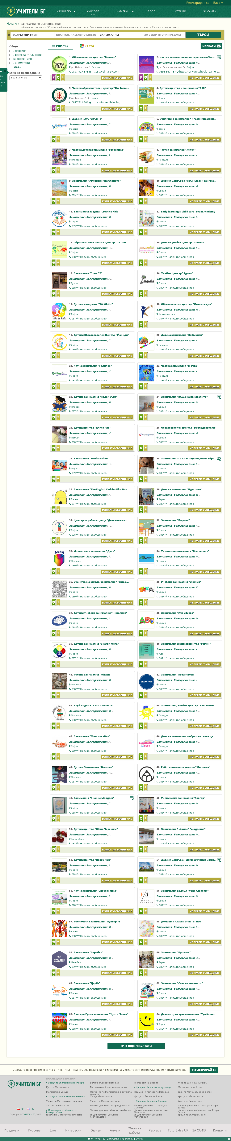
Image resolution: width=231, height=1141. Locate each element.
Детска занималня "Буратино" (181, 489)
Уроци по (66, 11)
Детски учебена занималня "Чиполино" (101, 613)
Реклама (155, 1130)
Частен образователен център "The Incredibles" (104, 88)
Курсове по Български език (62, 27)
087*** (89, 318)
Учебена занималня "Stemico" (181, 582)
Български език (96, 62)
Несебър (76, 962)
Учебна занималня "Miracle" (93, 674)
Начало (12, 23)
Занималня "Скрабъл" (88, 952)
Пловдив (76, 159)
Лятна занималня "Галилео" (93, 365)
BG (20, 1109)
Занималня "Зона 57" (88, 273)
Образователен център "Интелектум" (186, 304)
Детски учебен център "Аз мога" (183, 242)
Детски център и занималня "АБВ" (183, 88)
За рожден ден (20, 59)
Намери (125, 11)
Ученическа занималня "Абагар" (183, 798)
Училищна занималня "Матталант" (185, 551)
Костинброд (77, 839)
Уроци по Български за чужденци (153, 1087)
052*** (176, 102)
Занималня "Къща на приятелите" (184, 396)
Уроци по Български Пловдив (151, 1100)
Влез (218, 3)
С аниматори (19, 63)
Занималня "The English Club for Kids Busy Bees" (105, 489)
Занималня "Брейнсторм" (178, 674)
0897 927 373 (80, 71)
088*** (89, 133)
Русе (160, 653)
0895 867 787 (167, 71)
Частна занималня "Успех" (178, 149)
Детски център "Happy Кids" (92, 860)
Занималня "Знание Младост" (94, 798)
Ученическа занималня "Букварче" (97, 921)
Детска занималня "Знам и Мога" (96, 643)
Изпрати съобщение (117, 77)
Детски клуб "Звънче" (87, 119)
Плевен (75, 406)
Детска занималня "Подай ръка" (96, 396)
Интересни (73, 1130)
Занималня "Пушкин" (176, 952)
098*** (89, 534)
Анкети (115, 1130)
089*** (89, 195)
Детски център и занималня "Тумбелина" (189, 1014)
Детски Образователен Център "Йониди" (101, 335)
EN (30, 1109)
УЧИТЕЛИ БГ (28, 1114)
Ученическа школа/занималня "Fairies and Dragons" (109, 582)
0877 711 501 (80, 102)
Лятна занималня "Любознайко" (95, 890)
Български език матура (34, 27)
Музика (200, 62)
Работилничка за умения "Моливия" (185, 767)
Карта (87, 46)
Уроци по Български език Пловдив (66, 1082)
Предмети (11, 1130)
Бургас (74, 283)
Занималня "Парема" (175, 520)
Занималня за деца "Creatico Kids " (97, 211)
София (190, 67)
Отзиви (180, 11)
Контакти (220, 1130)
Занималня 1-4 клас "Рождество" (183, 829)
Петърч (75, 437)
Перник (95, 67)
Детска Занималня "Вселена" (94, 767)
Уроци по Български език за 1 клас (159, 27)
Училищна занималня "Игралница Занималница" (193, 119)
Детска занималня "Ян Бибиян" (182, 335)
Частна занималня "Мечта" (179, 365)
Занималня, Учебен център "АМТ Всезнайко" (191, 705)
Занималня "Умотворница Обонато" (96, 180)
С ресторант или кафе (25, 55)
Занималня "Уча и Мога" (177, 613)
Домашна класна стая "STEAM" (182, 921)
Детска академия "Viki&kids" (93, 304)
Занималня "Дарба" (87, 983)
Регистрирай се (197, 3)
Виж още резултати (136, 1046)
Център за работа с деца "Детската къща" (102, 520)
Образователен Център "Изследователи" (188, 427)
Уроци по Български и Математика (66, 1096)
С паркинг (17, 51)
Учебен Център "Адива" (177, 273)
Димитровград (166, 314)
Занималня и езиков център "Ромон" (186, 643)
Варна (162, 98)
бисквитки (126, 1139)
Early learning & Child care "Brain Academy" (188, 211)
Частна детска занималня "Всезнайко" (98, 149)
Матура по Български (89, 27)
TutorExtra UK (178, 1130)
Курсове (92, 13)
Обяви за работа (134, 1130)
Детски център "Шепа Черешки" (96, 829)
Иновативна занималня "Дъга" (95, 551)
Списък (60, 46)
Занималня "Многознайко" (92, 736)
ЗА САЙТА (209, 11)
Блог (151, 11)
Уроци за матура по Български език (121, 27)
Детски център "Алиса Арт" (92, 427)
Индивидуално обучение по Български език (61, 1111)
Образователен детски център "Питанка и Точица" (108, 242)
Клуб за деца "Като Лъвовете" (94, 705)
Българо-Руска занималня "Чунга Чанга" (101, 1014)
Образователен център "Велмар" (94, 57)
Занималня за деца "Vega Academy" (185, 890)
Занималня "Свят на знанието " (182, 983)
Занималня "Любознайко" (91, 458)
